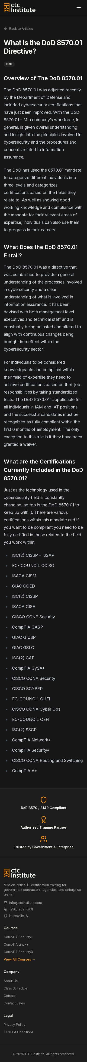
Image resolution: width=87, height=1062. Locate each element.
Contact (10, 996)
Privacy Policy (14, 1025)
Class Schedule (15, 988)
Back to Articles (18, 29)
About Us (11, 981)
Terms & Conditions (18, 1032)
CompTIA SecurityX (18, 952)
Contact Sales (14, 1003)
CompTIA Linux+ (16, 944)
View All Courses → (19, 959)
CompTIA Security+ (18, 937)
